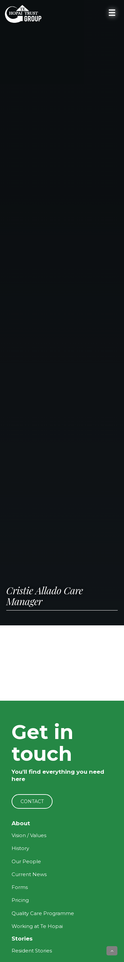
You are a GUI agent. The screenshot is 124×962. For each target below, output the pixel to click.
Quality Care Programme (43, 913)
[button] (111, 950)
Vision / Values (29, 835)
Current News (29, 874)
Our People (26, 861)
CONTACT (32, 801)
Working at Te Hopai (37, 926)
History (20, 848)
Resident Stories (32, 950)
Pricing (20, 900)
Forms (20, 887)
